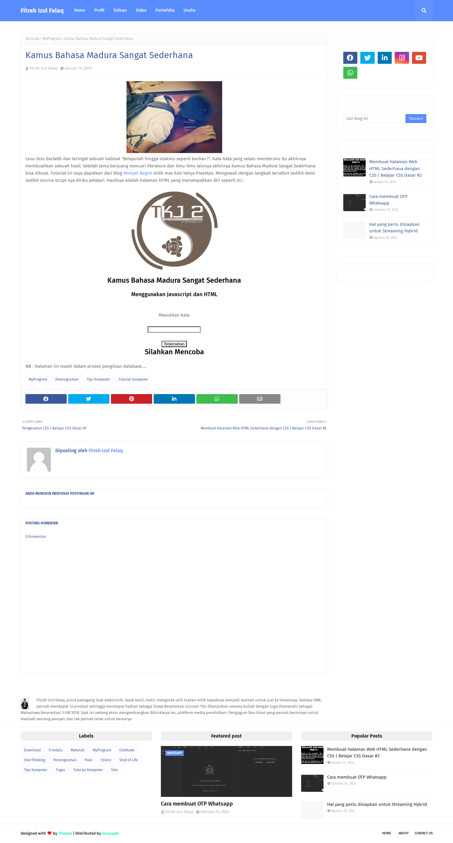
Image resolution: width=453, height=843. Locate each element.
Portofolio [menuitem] (165, 10)
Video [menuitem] (141, 10)
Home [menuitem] (79, 10)
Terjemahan (174, 344)
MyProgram (51, 39)
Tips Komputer (98, 379)
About (404, 833)
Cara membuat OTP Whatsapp (388, 200)
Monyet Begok (137, 173)
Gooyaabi (110, 833)
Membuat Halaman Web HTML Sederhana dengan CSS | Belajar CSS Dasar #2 (395, 168)
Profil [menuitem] (99, 10)
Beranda (32, 39)
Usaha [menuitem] (190, 10)
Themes (65, 833)
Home (386, 833)
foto (114, 770)
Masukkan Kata (174, 315)
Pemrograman (67, 379)
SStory (105, 760)
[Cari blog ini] (374, 118)
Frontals (55, 750)
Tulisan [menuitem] (120, 10)
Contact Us (424, 833)
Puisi (88, 760)
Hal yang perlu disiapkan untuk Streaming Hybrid (394, 228)
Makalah (78, 750)
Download (32, 750)
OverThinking (34, 760)
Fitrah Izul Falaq (42, 10)
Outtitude (127, 750)
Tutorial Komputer (133, 379)
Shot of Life (128, 760)
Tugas (60, 770)
